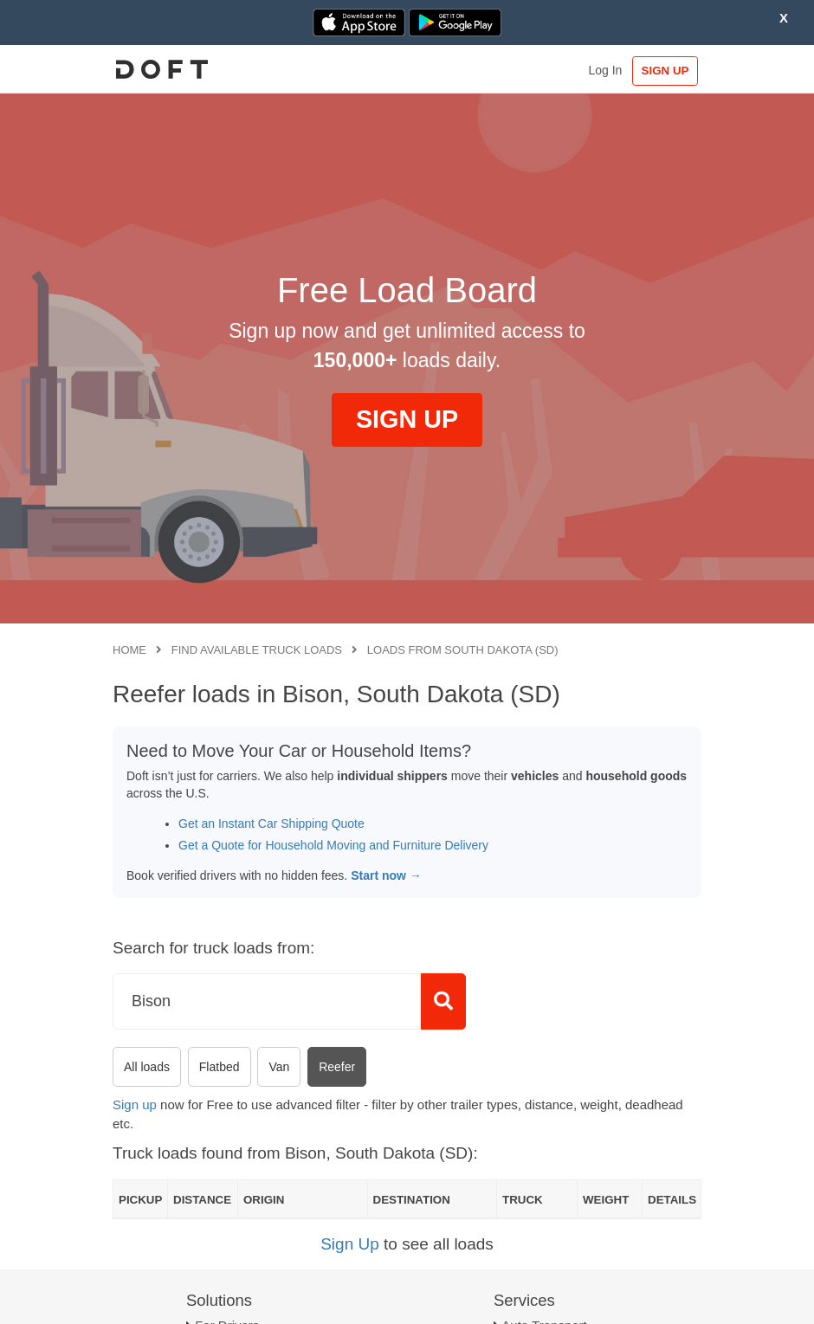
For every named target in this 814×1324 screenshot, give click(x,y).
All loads (147, 1067)
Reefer (337, 1067)
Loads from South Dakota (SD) (463, 649)
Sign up (135, 1104)
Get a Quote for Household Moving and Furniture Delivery (333, 845)
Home (129, 649)
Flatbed (219, 1067)
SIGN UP (665, 70)
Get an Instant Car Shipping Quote (271, 823)
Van (278, 1067)
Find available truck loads (256, 649)
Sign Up (349, 1244)
